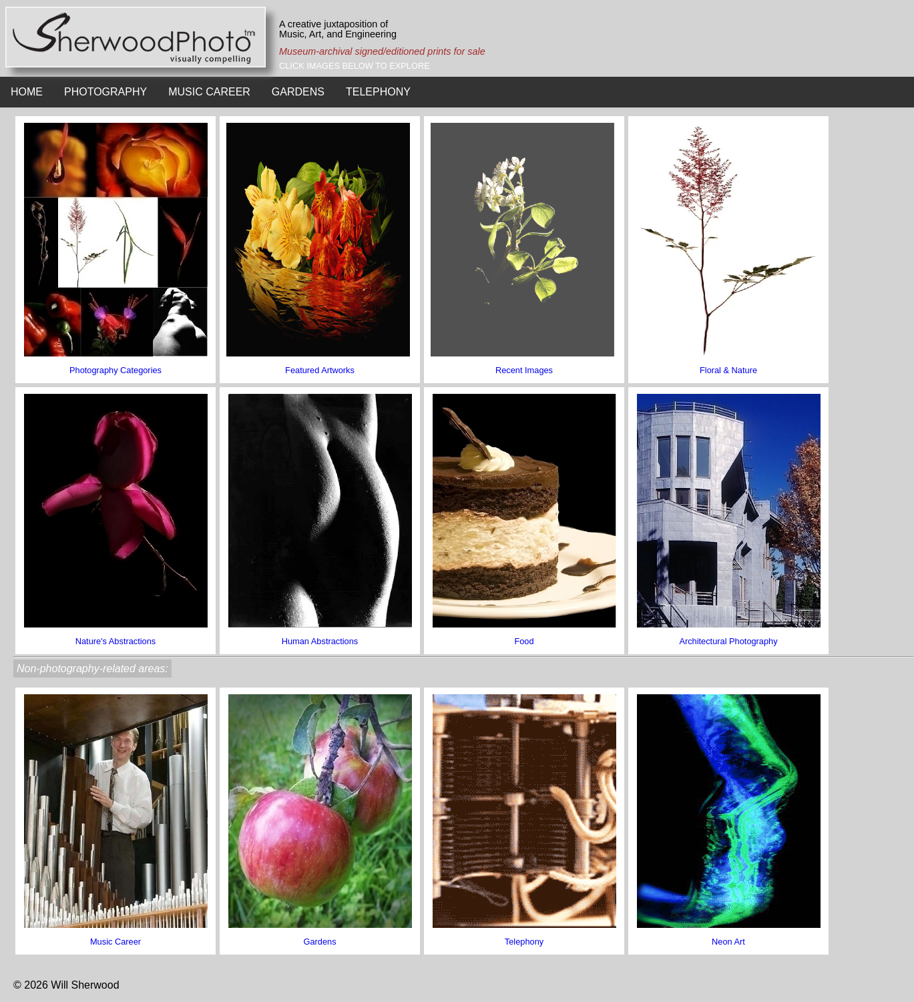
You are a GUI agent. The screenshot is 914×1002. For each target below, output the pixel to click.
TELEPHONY (378, 91)
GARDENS (298, 91)
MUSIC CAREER (209, 91)
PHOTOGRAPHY (105, 91)
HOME (27, 91)
